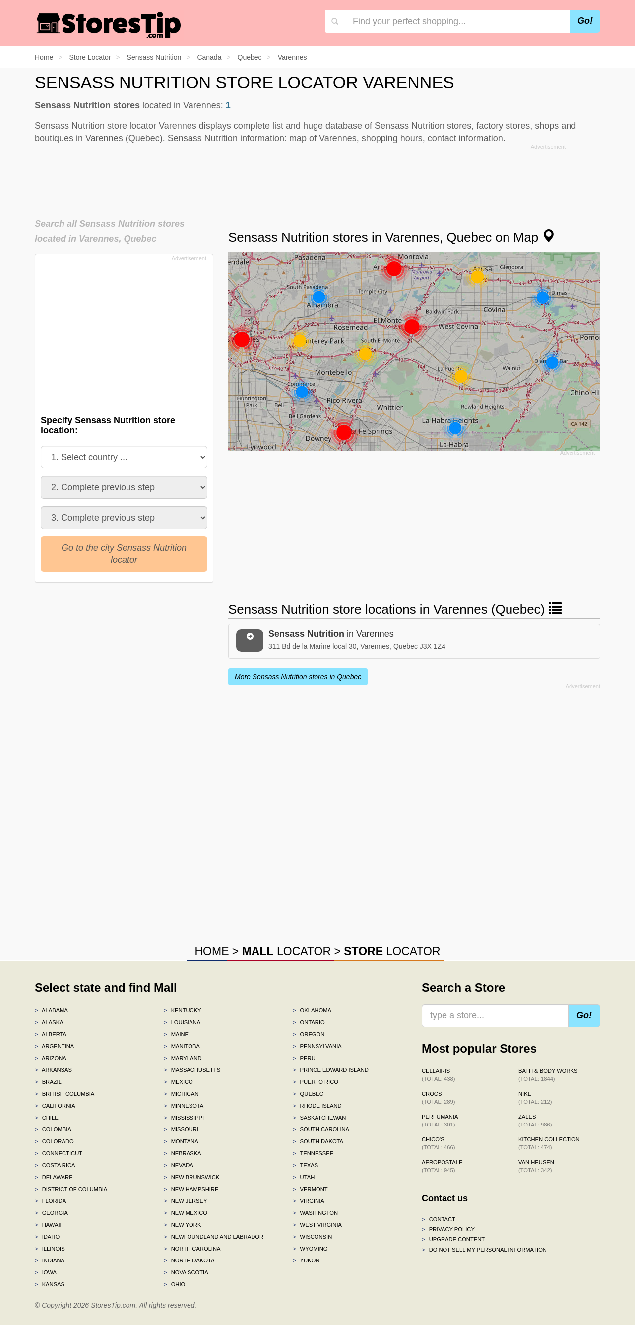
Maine (176, 1034)
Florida (50, 1201)
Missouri (181, 1129)
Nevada (178, 1165)
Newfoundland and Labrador (213, 1237)
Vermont (310, 1189)
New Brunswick (191, 1177)
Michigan (181, 1094)
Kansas (49, 1284)
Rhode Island (317, 1106)
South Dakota (318, 1141)
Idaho (47, 1237)
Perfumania (440, 1120)
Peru (304, 1058)
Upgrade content (453, 1239)
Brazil (48, 1082)
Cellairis (438, 1075)
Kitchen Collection (549, 1143)
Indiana (49, 1260)
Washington (315, 1213)
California (55, 1106)
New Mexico (185, 1213)
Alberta (50, 1034)
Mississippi (184, 1118)
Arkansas (53, 1070)
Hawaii (48, 1225)
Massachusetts (192, 1070)
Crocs (438, 1098)
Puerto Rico (315, 1082)
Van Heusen (536, 1166)
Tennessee (313, 1153)
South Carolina (321, 1129)
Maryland (183, 1058)
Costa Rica (55, 1165)
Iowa (46, 1272)
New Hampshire (191, 1189)
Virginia (308, 1201)
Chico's (438, 1143)
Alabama (51, 1010)
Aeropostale (442, 1166)
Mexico (178, 1082)
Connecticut (58, 1153)
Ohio (174, 1284)
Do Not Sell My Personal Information (484, 1250)
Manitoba (182, 1046)
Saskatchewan (319, 1118)
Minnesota (183, 1106)
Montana (181, 1141)
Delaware (54, 1177)
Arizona (50, 1058)
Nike (535, 1098)
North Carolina (192, 1249)
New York (182, 1225)
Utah (304, 1177)
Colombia (53, 1129)
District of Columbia (71, 1189)
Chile (47, 1118)
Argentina (54, 1046)
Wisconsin (312, 1237)
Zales (535, 1120)
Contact (438, 1219)
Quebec (308, 1094)
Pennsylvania (317, 1046)
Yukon (306, 1260)
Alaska (49, 1022)
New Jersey (185, 1201)
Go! (585, 21)
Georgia (51, 1213)
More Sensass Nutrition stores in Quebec (298, 677)
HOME (211, 951)
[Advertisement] (317, 178)
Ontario (309, 1022)
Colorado (54, 1141)
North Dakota (189, 1260)
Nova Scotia (186, 1272)
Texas (305, 1165)
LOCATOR (286, 951)
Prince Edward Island (331, 1070)
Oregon (308, 1034)
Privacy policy (448, 1229)
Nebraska (182, 1153)
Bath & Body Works (548, 1075)
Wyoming (310, 1249)
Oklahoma (312, 1010)
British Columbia (64, 1094)
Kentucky (182, 1010)
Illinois (50, 1249)
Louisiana (182, 1022)
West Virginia (317, 1225)
